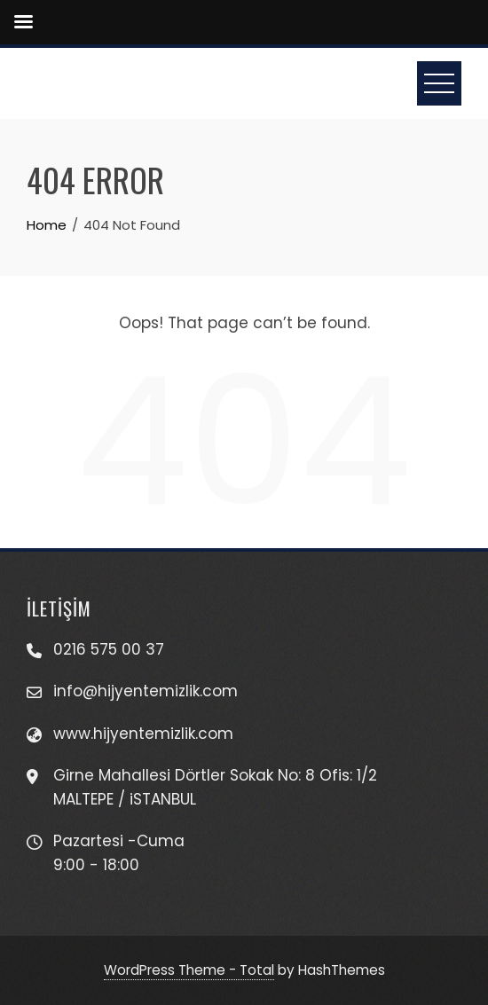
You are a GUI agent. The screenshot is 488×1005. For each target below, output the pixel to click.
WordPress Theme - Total (189, 970)
